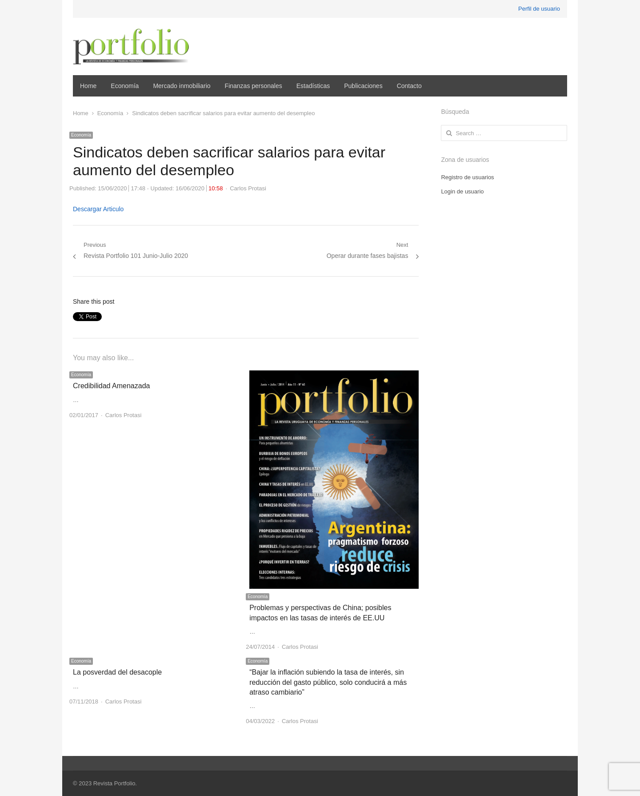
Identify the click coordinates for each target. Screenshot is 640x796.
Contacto (409, 85)
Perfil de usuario (539, 8)
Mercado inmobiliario (181, 85)
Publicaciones (363, 85)
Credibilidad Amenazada (111, 386)
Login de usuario (462, 191)
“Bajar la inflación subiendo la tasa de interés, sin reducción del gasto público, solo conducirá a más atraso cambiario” (328, 682)
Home (88, 85)
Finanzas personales (253, 85)
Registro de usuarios (467, 177)
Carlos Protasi (248, 188)
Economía (125, 85)
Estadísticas (313, 85)
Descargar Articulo (98, 209)
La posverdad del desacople (117, 672)
